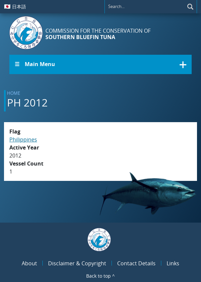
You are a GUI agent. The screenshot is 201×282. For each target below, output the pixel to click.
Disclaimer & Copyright (77, 263)
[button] (100, 64)
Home (13, 93)
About (29, 263)
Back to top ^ (100, 276)
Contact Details (136, 263)
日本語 (15, 6)
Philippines (23, 139)
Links (173, 263)
